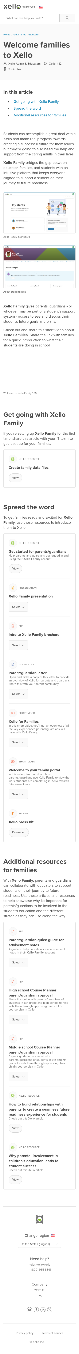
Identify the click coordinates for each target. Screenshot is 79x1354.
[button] (67, 18)
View (15, 478)
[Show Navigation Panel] (73, 7)
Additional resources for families (39, 115)
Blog (40, 1295)
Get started (19, 34)
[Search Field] (39, 18)
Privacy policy (24, 1333)
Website (39, 1290)
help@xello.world (39, 1264)
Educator (34, 34)
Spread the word (27, 108)
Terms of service (52, 1333)
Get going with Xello (36, 101)
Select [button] (18, 607)
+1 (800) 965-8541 (39, 1270)
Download (18, 832)
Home (6, 34)
